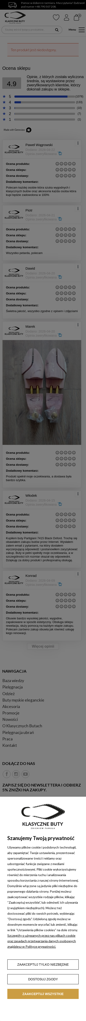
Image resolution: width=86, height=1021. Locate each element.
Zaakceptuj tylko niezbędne (43, 964)
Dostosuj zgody (43, 979)
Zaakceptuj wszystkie (43, 994)
